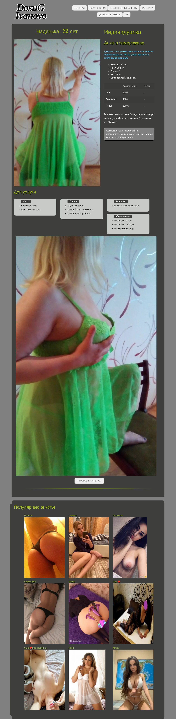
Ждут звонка (97, 7)
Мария (116, 648)
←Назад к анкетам (89, 480)
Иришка (28, 515)
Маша (72, 582)
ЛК (126, 14)
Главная (80, 7)
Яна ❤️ (116, 582)
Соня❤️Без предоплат (35, 648)
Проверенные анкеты (123, 7)
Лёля (71, 648)
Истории (147, 7)
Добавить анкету (109, 14)
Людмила (118, 515)
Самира (73, 515)
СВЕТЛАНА (30, 582)
